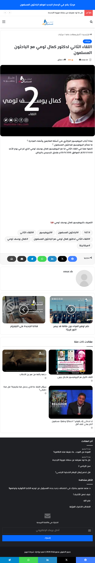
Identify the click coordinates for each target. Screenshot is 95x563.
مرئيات (61, 34)
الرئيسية (87, 34)
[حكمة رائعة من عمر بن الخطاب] (24, 360)
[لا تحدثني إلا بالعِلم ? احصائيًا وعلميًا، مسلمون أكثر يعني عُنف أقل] (71, 401)
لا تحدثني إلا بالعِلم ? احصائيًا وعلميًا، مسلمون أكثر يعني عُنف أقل (72, 422)
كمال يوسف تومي (16, 239)
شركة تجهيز (29, 551)
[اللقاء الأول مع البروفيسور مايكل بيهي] (71, 361)
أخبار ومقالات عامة (73, 34)
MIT (86, 233)
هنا (52, 222)
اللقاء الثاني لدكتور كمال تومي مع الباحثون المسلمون (61, 239)
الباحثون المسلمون (67, 233)
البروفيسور (45, 233)
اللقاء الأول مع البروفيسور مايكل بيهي (75, 376)
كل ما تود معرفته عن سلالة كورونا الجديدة (65, 12)
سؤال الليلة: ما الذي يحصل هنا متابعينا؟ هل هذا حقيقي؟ (24, 388)
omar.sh (84, 60)
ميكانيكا (83, 246)
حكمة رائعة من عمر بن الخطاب (33, 374)
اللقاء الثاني (26, 233)
